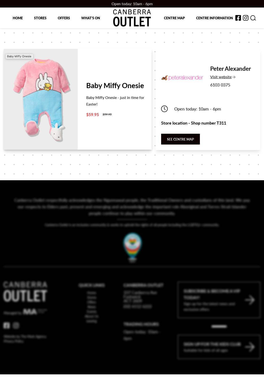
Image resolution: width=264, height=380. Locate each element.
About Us (91, 326)
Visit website (230, 76)
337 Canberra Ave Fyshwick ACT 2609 (140, 306)
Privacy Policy (13, 351)
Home (18, 18)
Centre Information (214, 18)
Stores (40, 18)
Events (92, 321)
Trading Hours (141, 334)
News (92, 316)
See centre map (180, 139)
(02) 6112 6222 (138, 316)
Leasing (91, 330)
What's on (90, 18)
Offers (64, 18)
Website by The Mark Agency (25, 346)
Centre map (174, 18)
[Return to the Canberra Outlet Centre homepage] (132, 18)
